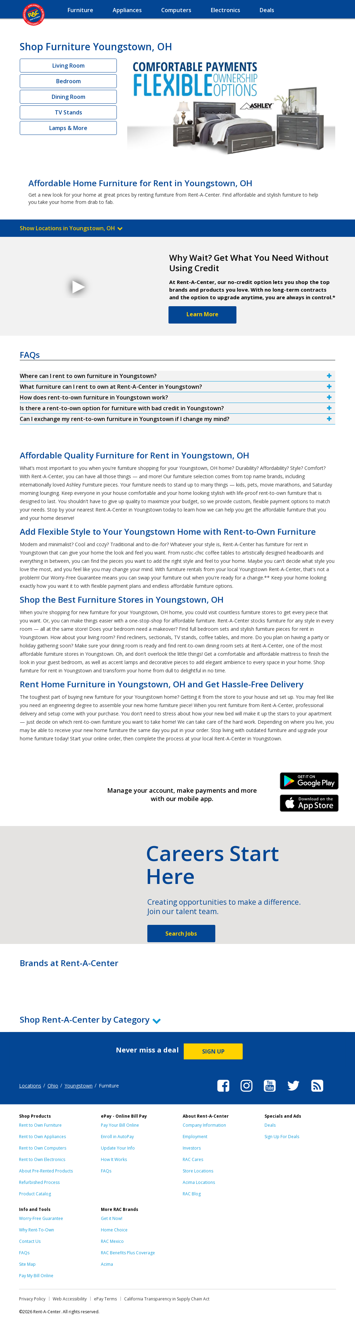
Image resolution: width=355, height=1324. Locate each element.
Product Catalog (35, 1194)
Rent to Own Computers (42, 1148)
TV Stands (68, 112)
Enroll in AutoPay (117, 1137)
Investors (192, 1148)
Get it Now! (111, 1218)
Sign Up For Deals (282, 1137)
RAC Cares (193, 1159)
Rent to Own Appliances (42, 1137)
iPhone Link (309, 805)
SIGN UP (213, 1051)
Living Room (68, 65)
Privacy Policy (32, 1299)
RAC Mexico (112, 1241)
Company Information (204, 1125)
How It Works (114, 1159)
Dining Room (68, 97)
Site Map (27, 1264)
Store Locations (198, 1171)
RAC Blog (192, 1194)
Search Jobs (181, 933)
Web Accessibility (70, 1299)
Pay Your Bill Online (120, 1125)
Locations (30, 1085)
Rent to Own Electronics (42, 1159)
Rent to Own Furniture (40, 1125)
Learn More (202, 314)
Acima (107, 1264)
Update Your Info (118, 1148)
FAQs (106, 1171)
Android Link (309, 783)
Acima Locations (199, 1182)
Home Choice (114, 1230)
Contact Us (30, 1241)
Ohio (52, 1085)
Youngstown (78, 1085)
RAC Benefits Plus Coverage (128, 1253)
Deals (270, 1125)
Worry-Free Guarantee (41, 1218)
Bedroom (68, 81)
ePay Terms (105, 1299)
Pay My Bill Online (36, 1276)
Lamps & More (68, 128)
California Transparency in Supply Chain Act (166, 1299)
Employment (195, 1137)
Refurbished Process (39, 1182)
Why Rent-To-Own (36, 1230)
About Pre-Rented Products (46, 1171)
